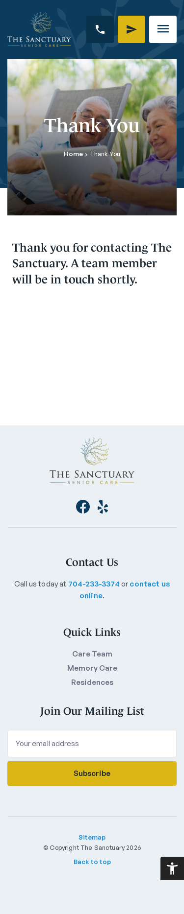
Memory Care (92, 668)
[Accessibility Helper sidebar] (172, 868)
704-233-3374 (94, 583)
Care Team (92, 653)
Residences (92, 682)
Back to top (92, 862)
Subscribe (92, 773)
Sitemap (92, 837)
